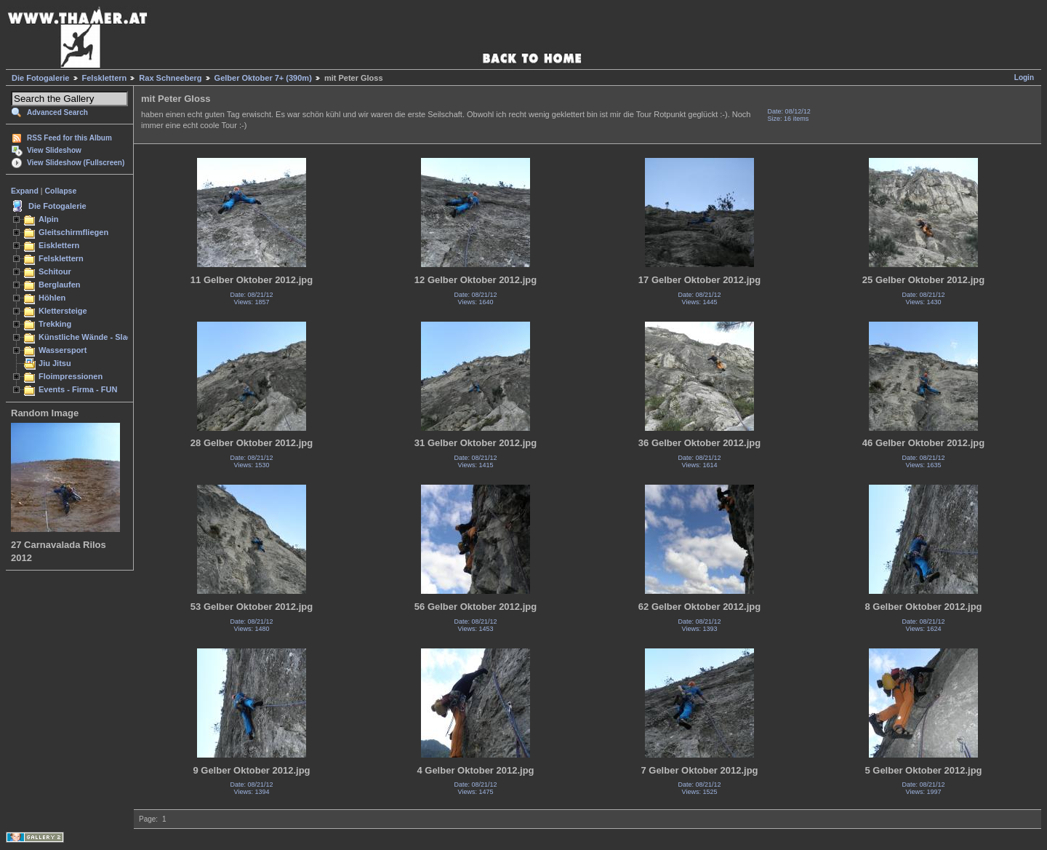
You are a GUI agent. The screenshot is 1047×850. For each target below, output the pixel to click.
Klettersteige (63, 310)
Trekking (55, 323)
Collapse (61, 190)
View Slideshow (54, 150)
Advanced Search (57, 112)
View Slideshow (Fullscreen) (75, 163)
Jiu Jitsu (55, 363)
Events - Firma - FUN (78, 389)
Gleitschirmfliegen (73, 232)
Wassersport (63, 350)
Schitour (55, 271)
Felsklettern (104, 78)
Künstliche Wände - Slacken (92, 337)
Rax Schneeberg (170, 78)
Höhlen (52, 297)
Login (1024, 78)
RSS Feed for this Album (69, 138)
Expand (25, 190)
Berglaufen (60, 284)
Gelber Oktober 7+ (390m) (263, 78)
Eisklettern (59, 245)
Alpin (49, 219)
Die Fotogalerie (40, 78)
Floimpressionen (71, 376)
